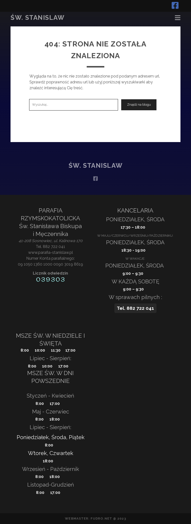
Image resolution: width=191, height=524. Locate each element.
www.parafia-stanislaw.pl (50, 252)
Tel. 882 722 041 (50, 246)
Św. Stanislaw (37, 17)
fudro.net (101, 518)
